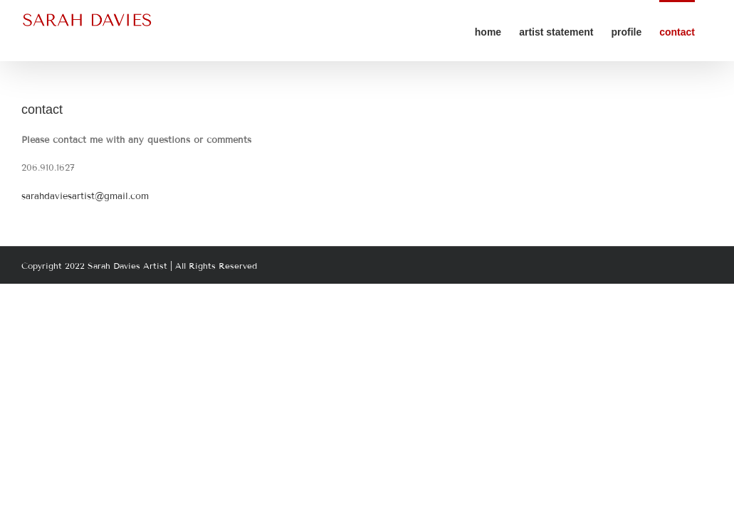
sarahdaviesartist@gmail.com (85, 196)
